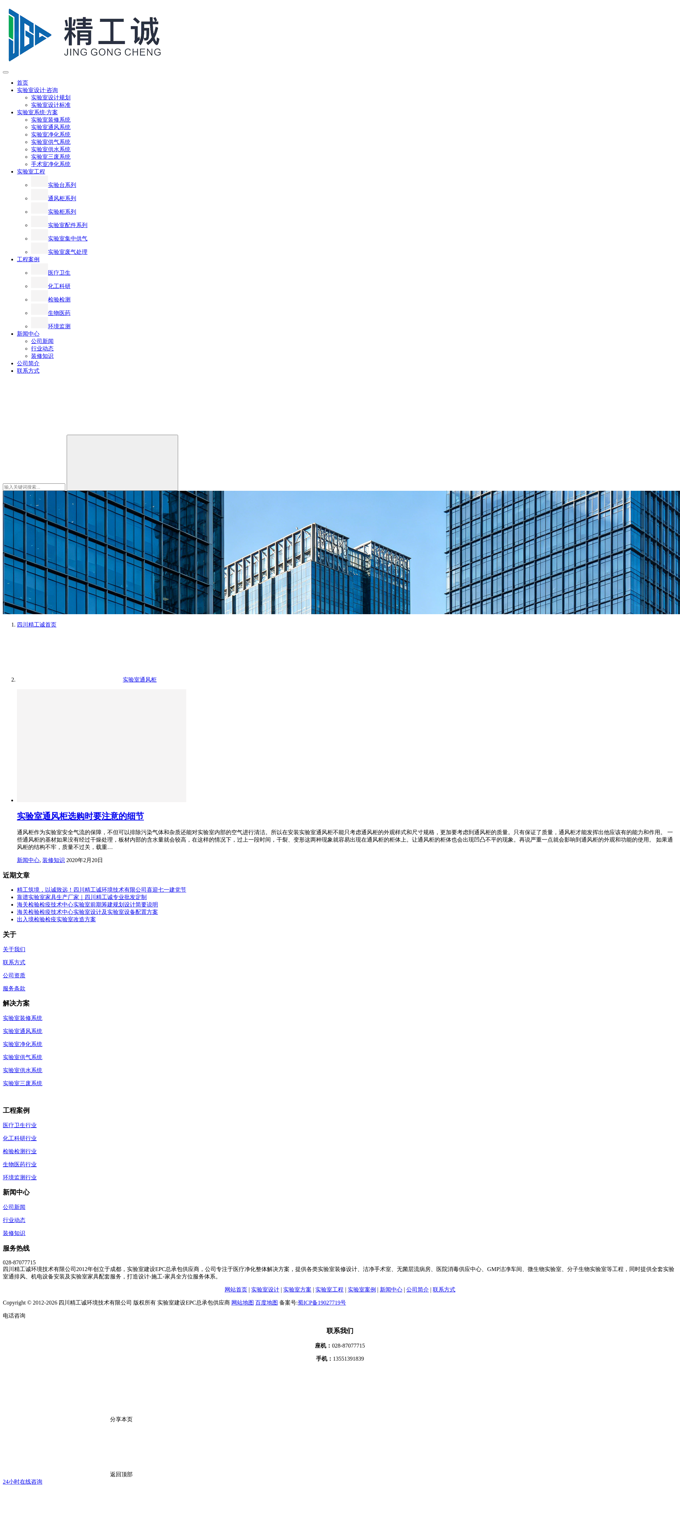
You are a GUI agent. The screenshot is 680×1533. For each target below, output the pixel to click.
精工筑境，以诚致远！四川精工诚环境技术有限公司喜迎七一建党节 (101, 890)
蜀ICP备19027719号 (322, 1303)
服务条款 (14, 988)
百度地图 (266, 1303)
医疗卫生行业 (20, 1125)
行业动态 (42, 349)
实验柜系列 (53, 212)
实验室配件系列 (59, 225)
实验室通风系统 (51, 127)
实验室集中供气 (59, 239)
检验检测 (51, 300)
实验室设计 (265, 1290)
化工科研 (51, 286)
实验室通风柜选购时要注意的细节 (80, 816)
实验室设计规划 (51, 97)
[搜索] (56, 431)
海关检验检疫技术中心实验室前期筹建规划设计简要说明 (87, 905)
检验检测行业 (20, 1151)
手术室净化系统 (51, 164)
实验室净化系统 (51, 135)
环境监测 (51, 326)
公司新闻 (42, 341)
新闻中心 (28, 334)
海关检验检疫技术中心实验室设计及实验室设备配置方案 (87, 912)
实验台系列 (53, 185)
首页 (22, 83)
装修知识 (42, 356)
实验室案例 (362, 1290)
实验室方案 (297, 1290)
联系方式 (28, 371)
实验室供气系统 (51, 142)
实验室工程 (31, 172)
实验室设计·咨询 (37, 90)
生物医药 (51, 313)
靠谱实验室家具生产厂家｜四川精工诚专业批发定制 (82, 897)
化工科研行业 (20, 1138)
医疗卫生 (51, 273)
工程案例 (28, 259)
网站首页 (236, 1290)
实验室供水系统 (51, 149)
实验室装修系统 (51, 120)
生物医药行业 (20, 1164)
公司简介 (28, 363)
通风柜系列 (53, 198)
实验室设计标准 (51, 105)
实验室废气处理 (59, 252)
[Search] (122, 463)
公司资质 (14, 975)
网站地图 (242, 1303)
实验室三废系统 (51, 157)
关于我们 (14, 949)
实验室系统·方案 (37, 112)
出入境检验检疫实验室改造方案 (56, 919)
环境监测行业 (20, 1177)
